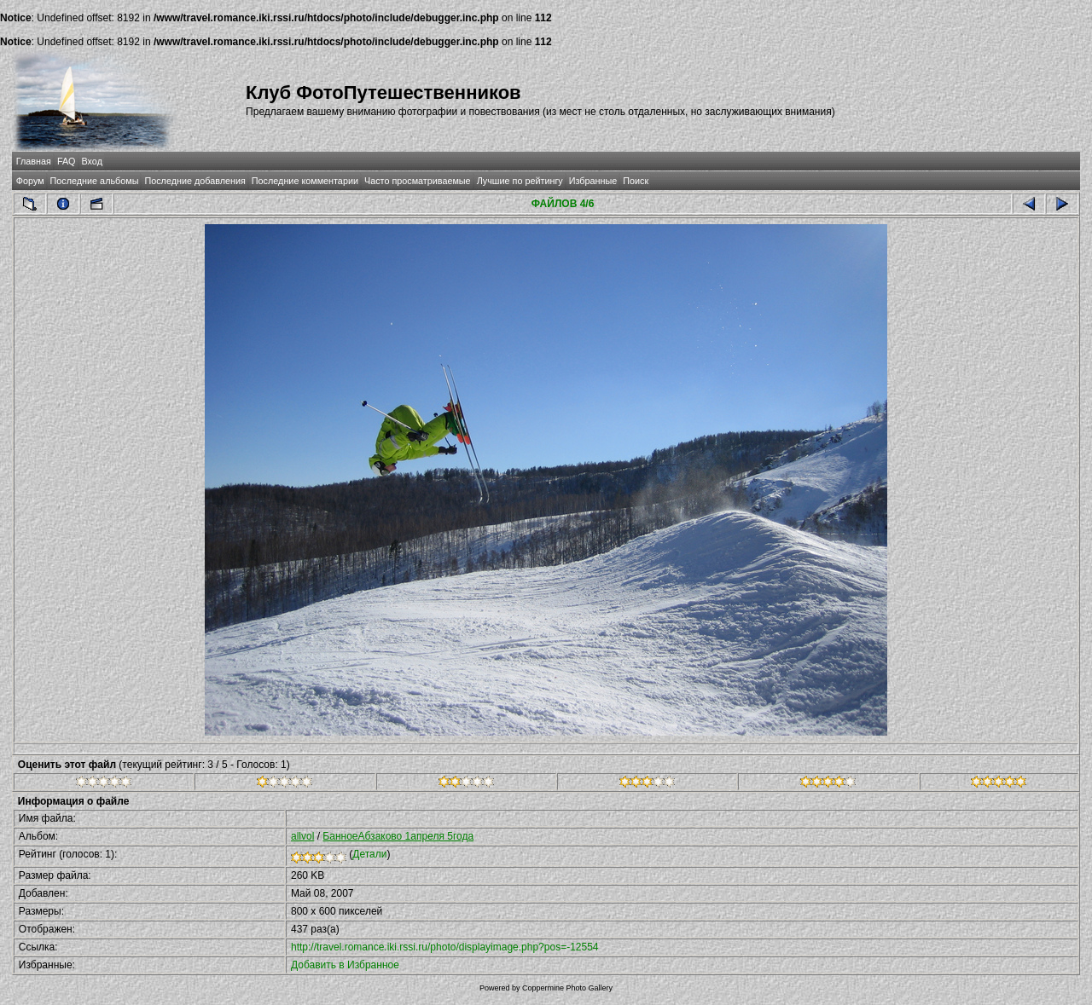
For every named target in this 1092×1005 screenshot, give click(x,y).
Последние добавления (194, 181)
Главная (33, 161)
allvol (302, 836)
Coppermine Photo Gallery (567, 988)
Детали (369, 854)
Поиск (635, 181)
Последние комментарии (305, 181)
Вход (92, 161)
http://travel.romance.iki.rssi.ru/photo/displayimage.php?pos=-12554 (445, 947)
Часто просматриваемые (417, 181)
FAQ (66, 161)
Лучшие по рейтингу (520, 181)
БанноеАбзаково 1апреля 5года (397, 836)
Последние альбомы (94, 181)
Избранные (593, 181)
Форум (30, 181)
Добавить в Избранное (345, 965)
